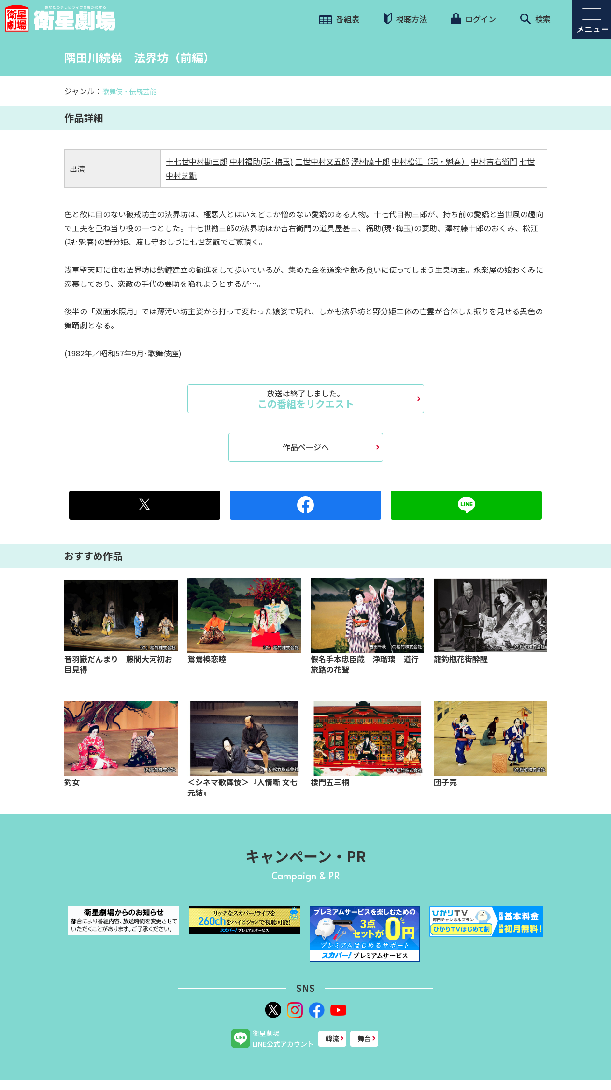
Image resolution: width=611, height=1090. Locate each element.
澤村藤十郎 (370, 161)
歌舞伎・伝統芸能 (129, 91)
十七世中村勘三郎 (196, 161)
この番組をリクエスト (305, 399)
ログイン (473, 19)
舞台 (364, 1038)
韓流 (332, 1038)
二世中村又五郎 (322, 161)
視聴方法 (405, 19)
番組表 (339, 19)
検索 (535, 19)
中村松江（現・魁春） (430, 161)
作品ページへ (306, 447)
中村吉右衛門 (494, 161)
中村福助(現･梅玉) (261, 161)
